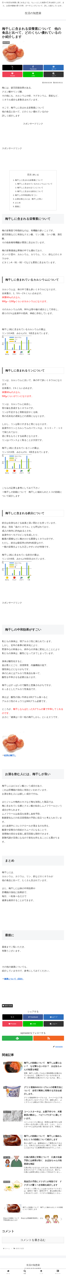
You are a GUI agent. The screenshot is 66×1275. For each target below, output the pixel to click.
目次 (29, 174)
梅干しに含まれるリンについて (30, 188)
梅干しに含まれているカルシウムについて (35, 184)
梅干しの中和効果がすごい (26, 196)
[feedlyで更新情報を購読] (17, 1039)
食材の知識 (7, 1007)
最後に (17, 208)
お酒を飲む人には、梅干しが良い (28, 200)
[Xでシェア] (12, 67)
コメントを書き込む (33, 1242)
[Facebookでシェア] (33, 67)
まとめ (17, 204)
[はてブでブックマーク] (54, 67)
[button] (54, 74)
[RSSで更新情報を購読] (48, 1039)
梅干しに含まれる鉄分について (30, 192)
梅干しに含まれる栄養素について (28, 180)
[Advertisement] (33, 133)
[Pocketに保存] (12, 74)
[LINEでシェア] (33, 74)
